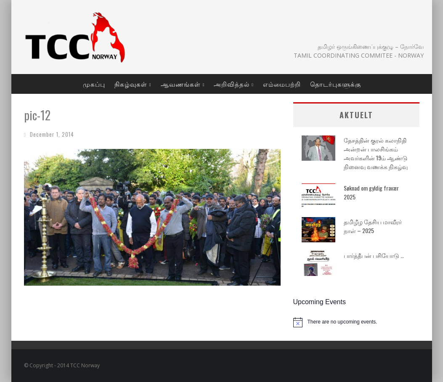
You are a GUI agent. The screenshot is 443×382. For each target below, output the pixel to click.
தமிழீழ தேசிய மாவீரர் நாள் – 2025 (373, 226)
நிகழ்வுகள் (130, 83)
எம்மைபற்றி (282, 83)
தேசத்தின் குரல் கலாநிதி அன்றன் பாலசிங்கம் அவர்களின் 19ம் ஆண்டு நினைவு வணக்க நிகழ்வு (376, 153)
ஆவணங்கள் (181, 83)
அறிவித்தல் (231, 83)
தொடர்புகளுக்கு (335, 83)
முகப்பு (94, 83)
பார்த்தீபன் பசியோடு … (374, 255)
